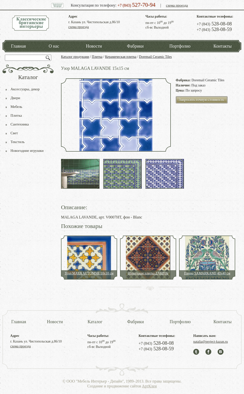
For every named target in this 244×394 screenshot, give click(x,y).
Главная (18, 46)
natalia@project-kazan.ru (210, 341)
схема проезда (177, 5)
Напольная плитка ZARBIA (148, 273)
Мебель (16, 107)
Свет (14, 133)
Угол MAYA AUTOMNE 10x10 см (89, 273)
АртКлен (149, 386)
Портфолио (180, 46)
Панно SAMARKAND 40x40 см (207, 273)
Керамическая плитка (120, 57)
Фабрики (135, 46)
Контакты (223, 46)
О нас (54, 46)
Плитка (97, 57)
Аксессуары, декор (25, 89)
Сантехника (19, 124)
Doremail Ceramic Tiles (155, 57)
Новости (94, 46)
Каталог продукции (75, 57)
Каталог (95, 321)
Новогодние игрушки (27, 151)
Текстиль (17, 142)
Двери (15, 98)
